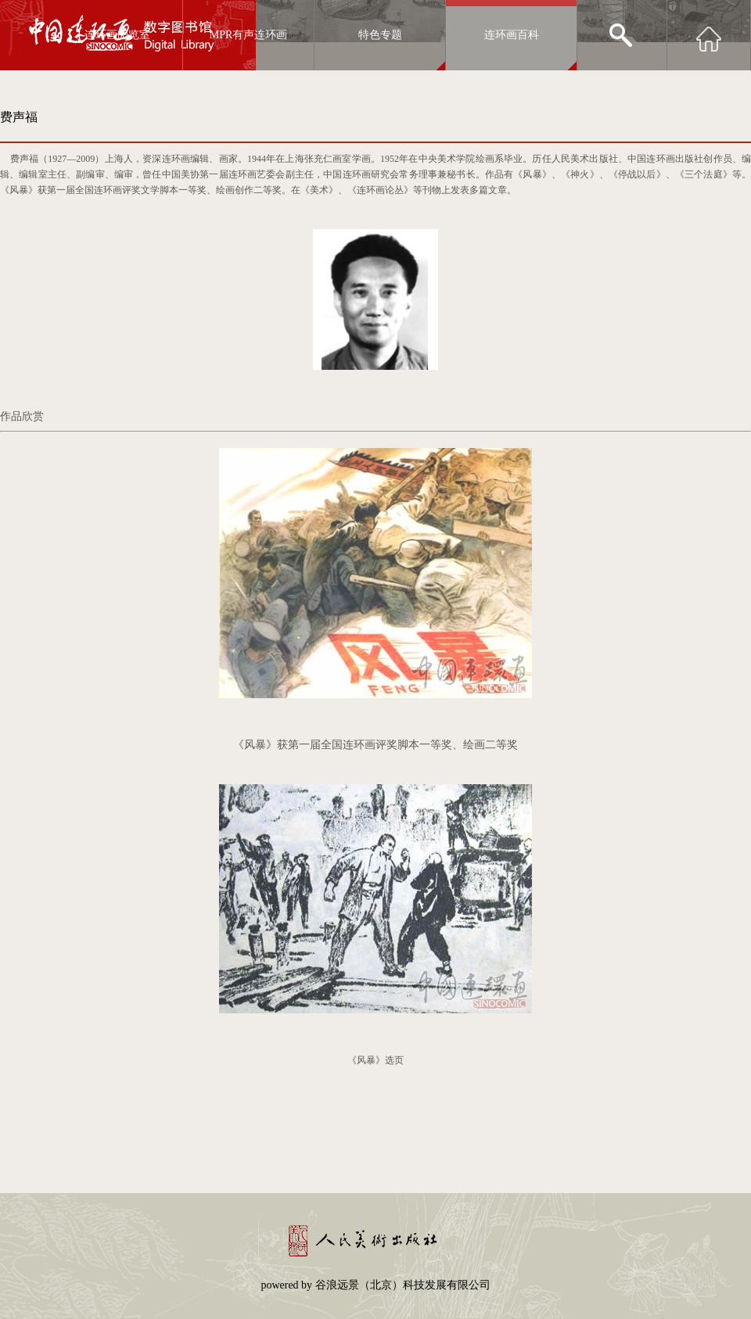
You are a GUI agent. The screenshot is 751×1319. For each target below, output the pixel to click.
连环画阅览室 (117, 35)
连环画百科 (511, 35)
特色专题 (380, 35)
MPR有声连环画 (249, 35)
